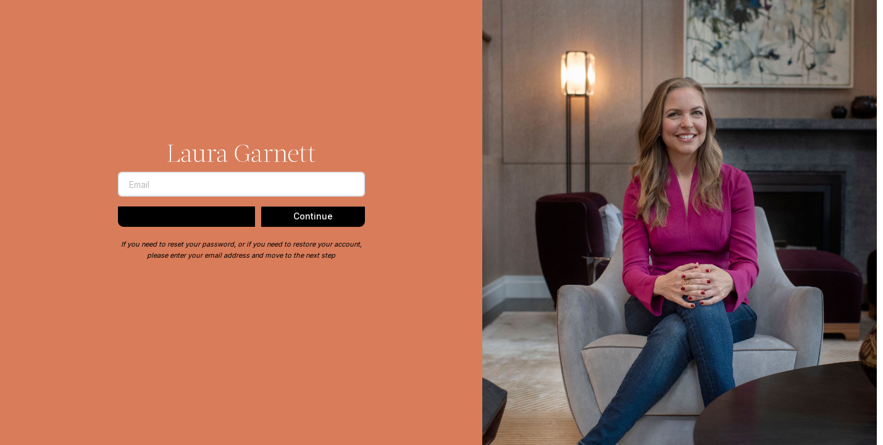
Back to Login (186, 217)
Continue (313, 216)
